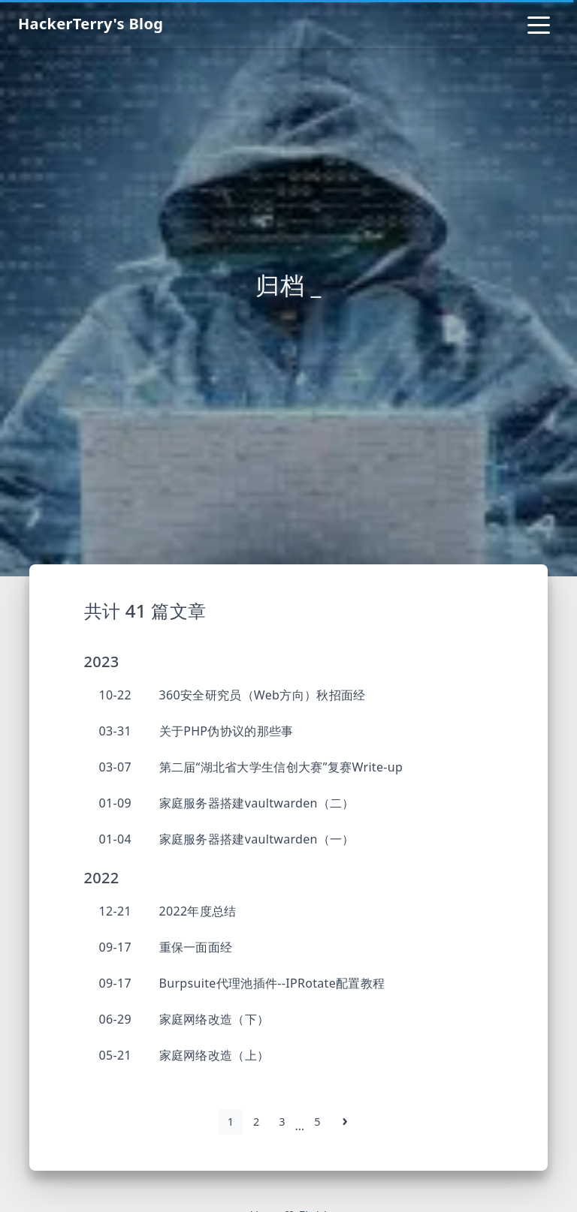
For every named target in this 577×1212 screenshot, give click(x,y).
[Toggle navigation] (538, 24)
